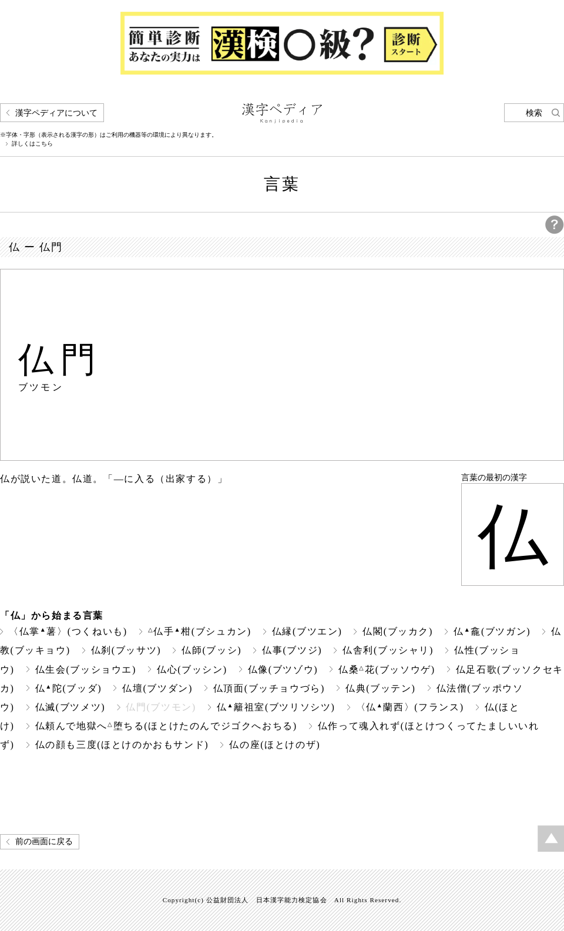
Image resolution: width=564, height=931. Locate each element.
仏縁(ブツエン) (307, 631)
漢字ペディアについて (56, 113)
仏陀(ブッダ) (68, 688)
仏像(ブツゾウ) (283, 669)
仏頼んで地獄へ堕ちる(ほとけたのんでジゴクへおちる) (166, 726)
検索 (534, 113)
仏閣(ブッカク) (397, 631)
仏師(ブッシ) (211, 650)
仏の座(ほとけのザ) (274, 745)
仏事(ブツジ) (292, 650)
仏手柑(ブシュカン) (199, 631)
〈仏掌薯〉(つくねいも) (68, 631)
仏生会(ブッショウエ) (85, 669)
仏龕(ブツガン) (492, 631)
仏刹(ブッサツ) (126, 650)
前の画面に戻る (44, 841)
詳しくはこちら (32, 144)
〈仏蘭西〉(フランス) (410, 707)
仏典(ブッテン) (380, 688)
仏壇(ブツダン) (157, 688)
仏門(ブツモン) (161, 707)
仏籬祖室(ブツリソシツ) (276, 707)
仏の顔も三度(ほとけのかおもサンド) (122, 745)
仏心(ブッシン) (192, 669)
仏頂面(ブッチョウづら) (269, 688)
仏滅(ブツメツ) (70, 707)
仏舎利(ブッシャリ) (388, 650)
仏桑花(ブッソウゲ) (386, 669)
